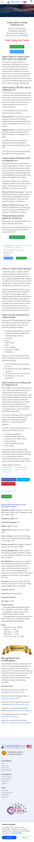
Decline (24, 837)
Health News (4, 781)
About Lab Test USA (6, 770)
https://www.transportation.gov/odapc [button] (16, 723)
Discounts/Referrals (6, 779)
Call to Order (21, 258)
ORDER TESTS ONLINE (17, 46)
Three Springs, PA (22, 470)
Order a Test (4, 765)
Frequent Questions (6, 777)
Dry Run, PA (6, 472)
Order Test (8, 258)
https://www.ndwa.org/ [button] (10, 698)
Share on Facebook (9, 479)
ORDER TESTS (6, 496)
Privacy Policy (17, 833)
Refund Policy (4, 797)
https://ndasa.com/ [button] (17, 692)
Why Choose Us (5, 768)
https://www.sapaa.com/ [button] (19, 704)
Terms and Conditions (7, 792)
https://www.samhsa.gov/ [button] (21, 711)
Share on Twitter (23, 479)
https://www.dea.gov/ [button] (10, 717)
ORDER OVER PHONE (17, 51)
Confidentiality (5, 794)
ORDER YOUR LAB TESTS (17, 237)
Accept (9, 837)
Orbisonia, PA (6, 467)
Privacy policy (4, 790)
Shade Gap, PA (7, 470)
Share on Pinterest (8, 484)
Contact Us (4, 783)
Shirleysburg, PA (21, 467)
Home (17, 9)
